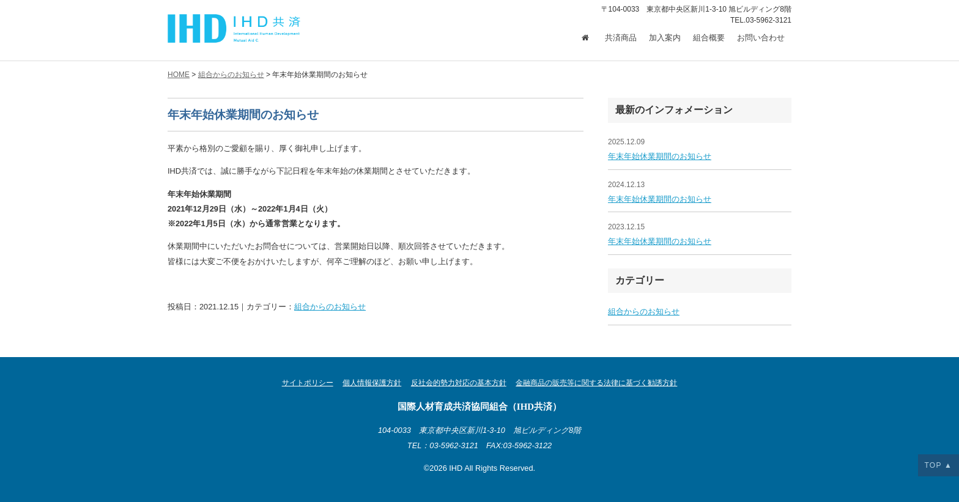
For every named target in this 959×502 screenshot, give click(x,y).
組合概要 (709, 38)
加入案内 (665, 38)
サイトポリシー (307, 382)
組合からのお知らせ (330, 306)
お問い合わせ (761, 38)
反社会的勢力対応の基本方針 (458, 382)
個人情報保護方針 (371, 382)
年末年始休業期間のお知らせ (659, 156)
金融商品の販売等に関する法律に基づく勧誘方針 (596, 382)
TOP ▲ (938, 465)
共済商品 (621, 38)
